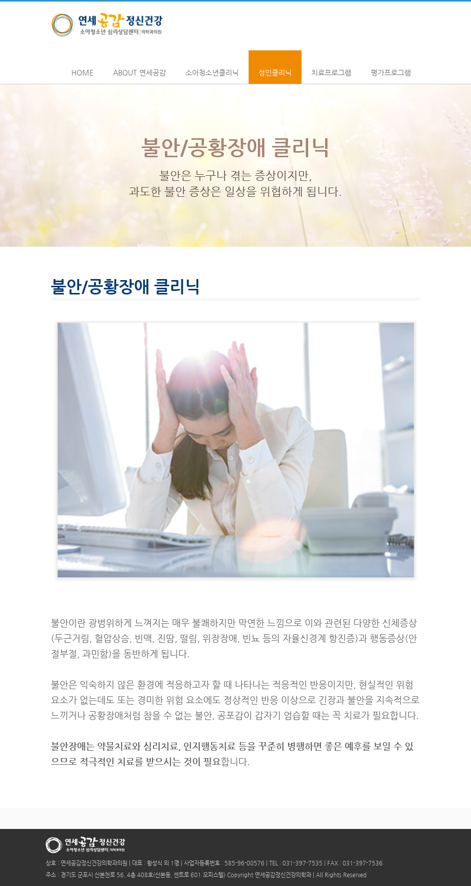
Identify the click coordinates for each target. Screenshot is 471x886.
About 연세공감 (139, 67)
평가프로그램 (391, 67)
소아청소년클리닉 (212, 67)
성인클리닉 (275, 67)
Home (82, 67)
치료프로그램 (331, 67)
